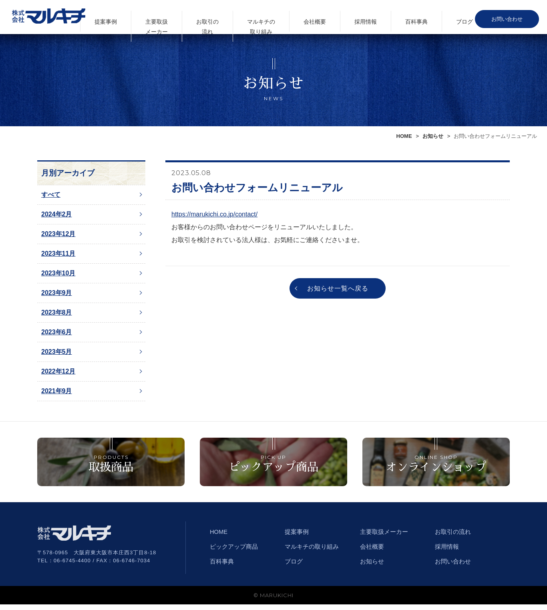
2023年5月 (56, 351)
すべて (50, 194)
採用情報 (402, 17)
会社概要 (366, 17)
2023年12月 (58, 233)
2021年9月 (56, 391)
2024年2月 (56, 214)
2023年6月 (56, 332)
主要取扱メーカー (250, 18)
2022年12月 (58, 371)
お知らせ (432, 136)
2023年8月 (56, 312)
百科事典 (438, 17)
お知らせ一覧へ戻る (337, 289)
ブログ (472, 17)
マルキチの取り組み (326, 18)
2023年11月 (58, 253)
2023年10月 (58, 273)
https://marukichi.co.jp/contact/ (214, 214)
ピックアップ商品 (235, 552)
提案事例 (214, 17)
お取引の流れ (287, 18)
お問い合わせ (513, 18)
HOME (404, 136)
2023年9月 (56, 292)
